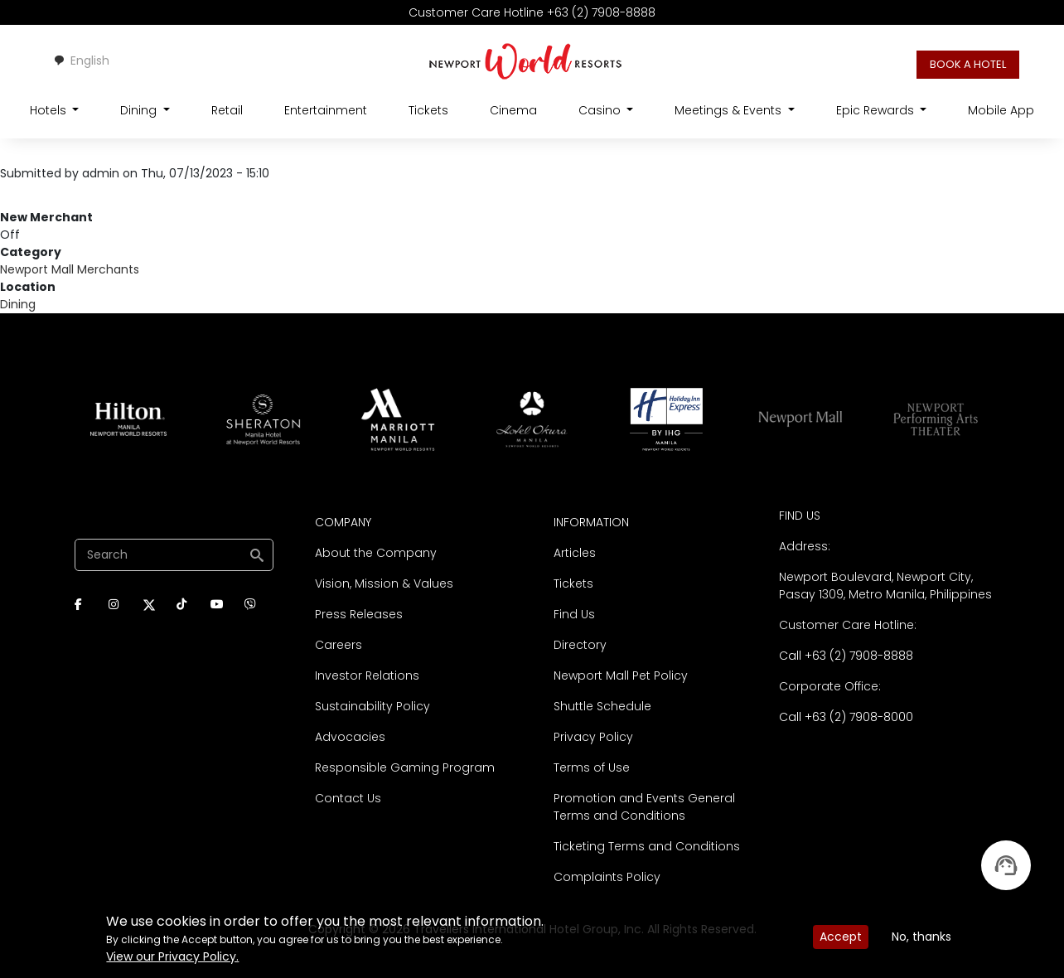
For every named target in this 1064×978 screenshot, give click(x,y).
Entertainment (325, 110)
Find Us (574, 614)
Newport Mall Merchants (69, 269)
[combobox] (81, 61)
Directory (580, 645)
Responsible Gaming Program (405, 767)
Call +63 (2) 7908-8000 (846, 717)
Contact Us (348, 798)
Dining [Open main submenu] (140, 110)
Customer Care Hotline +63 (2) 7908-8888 (532, 12)
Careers (338, 645)
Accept (841, 936)
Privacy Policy (593, 737)
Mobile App (1001, 110)
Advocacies (350, 737)
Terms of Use (592, 767)
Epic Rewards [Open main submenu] (876, 110)
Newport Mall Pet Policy (621, 675)
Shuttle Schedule (602, 706)
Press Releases (359, 614)
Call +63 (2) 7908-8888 (846, 655)
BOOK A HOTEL (968, 64)
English (81, 60)
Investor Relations (367, 675)
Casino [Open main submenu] (601, 110)
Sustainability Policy (372, 706)
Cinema (513, 110)
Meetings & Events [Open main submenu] (730, 110)
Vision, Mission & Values (384, 583)
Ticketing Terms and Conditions (647, 846)
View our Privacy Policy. (172, 956)
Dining (18, 304)
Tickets (428, 110)
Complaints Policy (607, 877)
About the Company (376, 553)
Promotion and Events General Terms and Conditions (644, 807)
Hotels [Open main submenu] (50, 110)
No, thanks (921, 936)
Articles (575, 553)
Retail (227, 110)
